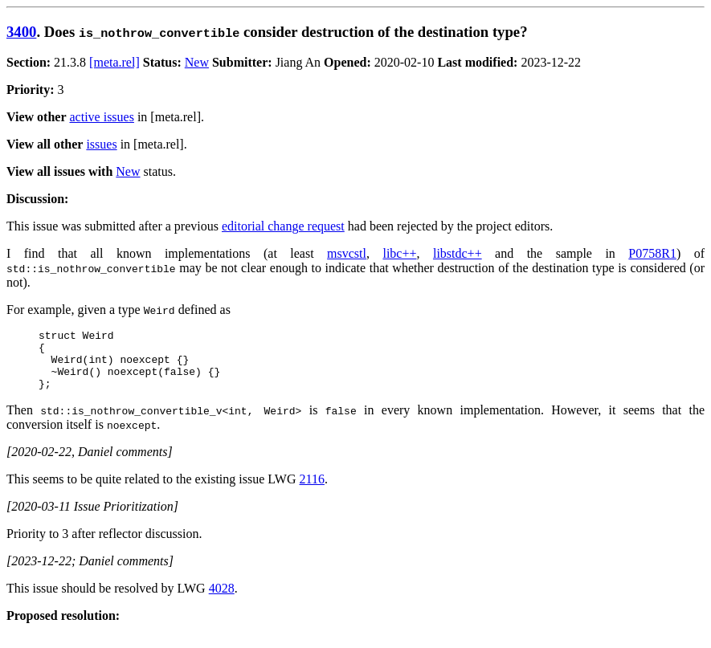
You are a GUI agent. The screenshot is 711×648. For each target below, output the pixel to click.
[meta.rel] (114, 62)
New (197, 62)
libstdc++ (457, 253)
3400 (21, 31)
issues (101, 144)
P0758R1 (652, 253)
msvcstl (346, 253)
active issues (102, 117)
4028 (222, 600)
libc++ (399, 253)
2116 (312, 491)
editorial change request (283, 226)
